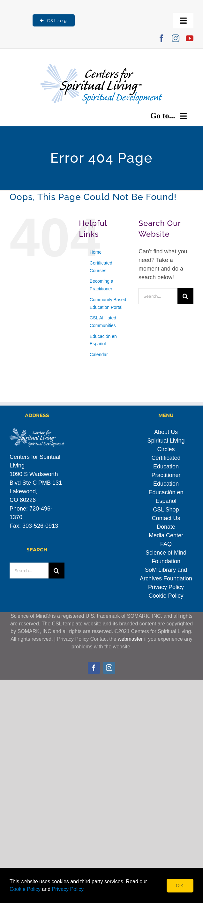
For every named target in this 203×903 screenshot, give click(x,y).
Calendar (99, 354)
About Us (166, 432)
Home (96, 252)
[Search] (185, 296)
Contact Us (166, 518)
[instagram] (175, 38)
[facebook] (161, 38)
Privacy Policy (166, 587)
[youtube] (189, 38)
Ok (180, 885)
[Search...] (158, 296)
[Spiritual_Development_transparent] (101, 56)
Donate (166, 527)
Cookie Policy (165, 596)
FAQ (166, 544)
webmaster (130, 639)
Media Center (166, 535)
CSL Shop (166, 509)
